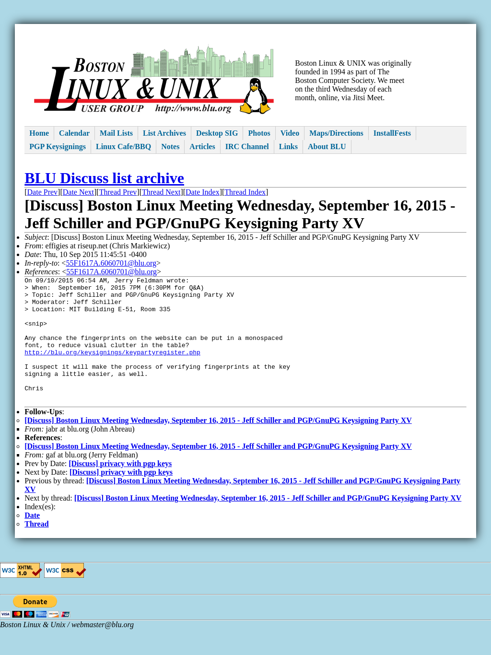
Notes (170, 146)
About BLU (327, 146)
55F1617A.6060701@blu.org (111, 263)
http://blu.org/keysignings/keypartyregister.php (112, 367)
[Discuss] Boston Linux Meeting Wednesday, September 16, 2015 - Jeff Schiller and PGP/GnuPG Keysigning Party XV (218, 446)
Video (290, 133)
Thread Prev (118, 192)
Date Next (78, 192)
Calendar (74, 133)
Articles (202, 146)
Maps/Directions (336, 133)
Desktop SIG (217, 133)
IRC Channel (247, 146)
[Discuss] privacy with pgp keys (120, 489)
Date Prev (42, 192)
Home (39, 133)
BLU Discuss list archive (104, 178)
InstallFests (392, 133)
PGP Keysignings (57, 146)
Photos (259, 133)
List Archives (164, 133)
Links (288, 146)
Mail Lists (116, 133)
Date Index (203, 192)
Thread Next (161, 192)
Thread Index (245, 192)
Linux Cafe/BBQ (123, 146)
